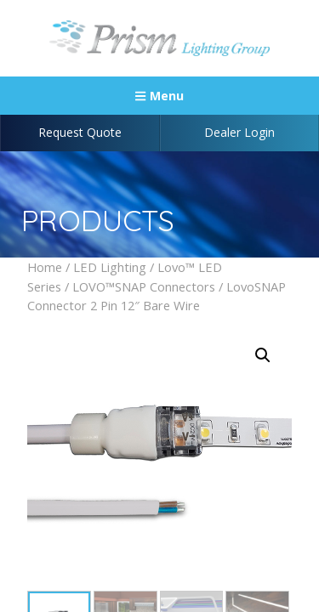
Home (44, 266)
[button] (263, 355)
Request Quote (80, 132)
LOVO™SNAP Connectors (143, 286)
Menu (159, 96)
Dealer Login (239, 132)
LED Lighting (109, 266)
